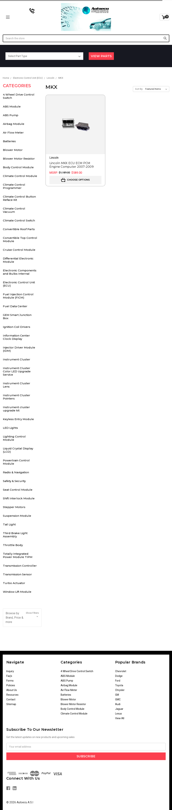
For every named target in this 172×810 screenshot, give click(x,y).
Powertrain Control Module (16, 462)
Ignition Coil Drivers (16, 327)
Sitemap (11, 704)
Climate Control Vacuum (14, 210)
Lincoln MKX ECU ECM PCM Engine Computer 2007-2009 (71, 164)
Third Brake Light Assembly (15, 534)
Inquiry (10, 671)
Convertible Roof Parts (19, 229)
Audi (117, 704)
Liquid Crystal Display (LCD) (18, 450)
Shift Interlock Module (19, 498)
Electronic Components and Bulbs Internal (19, 272)
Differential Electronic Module (18, 260)
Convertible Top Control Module (20, 239)
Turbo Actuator (14, 583)
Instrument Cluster (16, 359)
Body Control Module (18, 167)
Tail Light (9, 524)
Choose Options (75, 180)
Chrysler (120, 690)
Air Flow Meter (13, 132)
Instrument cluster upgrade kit (16, 408)
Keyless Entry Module (18, 419)
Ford (117, 680)
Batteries (9, 141)
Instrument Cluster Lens (16, 385)
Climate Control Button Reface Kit (19, 198)
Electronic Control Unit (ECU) (19, 284)
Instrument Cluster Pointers (16, 397)
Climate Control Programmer (14, 186)
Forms (10, 680)
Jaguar (119, 708)
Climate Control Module (20, 176)
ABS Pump (10, 115)
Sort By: (139, 89)
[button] (22, 617)
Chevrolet (120, 671)
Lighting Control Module (14, 438)
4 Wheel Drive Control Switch (18, 96)
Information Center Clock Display (16, 337)
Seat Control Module (17, 489)
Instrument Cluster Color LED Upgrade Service (17, 371)
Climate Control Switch (19, 220)
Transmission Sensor (17, 574)
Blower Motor (13, 150)
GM (117, 694)
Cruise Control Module (19, 249)
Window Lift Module (17, 591)
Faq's (9, 675)
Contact (10, 699)
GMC (118, 699)
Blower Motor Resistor (19, 158)
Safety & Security (14, 481)
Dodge (119, 675)
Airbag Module (13, 124)
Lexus (118, 713)
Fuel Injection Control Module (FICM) (18, 296)
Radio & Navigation (16, 472)
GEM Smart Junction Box (17, 316)
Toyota (119, 685)
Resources (12, 694)
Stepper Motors (14, 507)
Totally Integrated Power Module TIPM (17, 555)
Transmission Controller (20, 565)
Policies (10, 685)
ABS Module (12, 106)
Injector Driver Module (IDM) (19, 349)
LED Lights (10, 428)
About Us (11, 690)
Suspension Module (17, 515)
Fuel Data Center (15, 306)
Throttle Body (13, 545)
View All (119, 718)
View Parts (101, 56)
